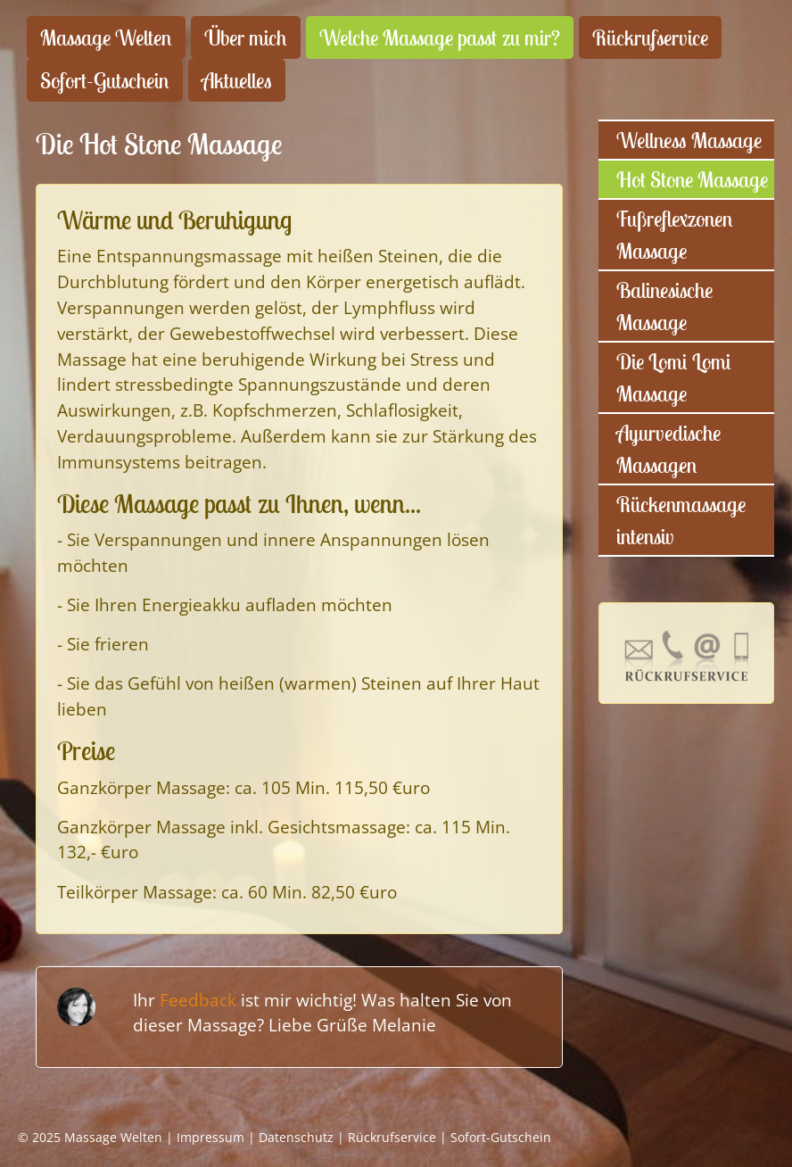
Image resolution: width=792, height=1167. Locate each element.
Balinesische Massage (664, 306)
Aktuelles (237, 80)
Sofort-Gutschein (104, 80)
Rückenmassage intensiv (681, 520)
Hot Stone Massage (692, 179)
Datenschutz (296, 1137)
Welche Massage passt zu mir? (439, 37)
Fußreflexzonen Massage (674, 234)
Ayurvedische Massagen (668, 448)
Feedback (198, 1000)
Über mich (245, 37)
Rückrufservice (650, 37)
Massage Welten (106, 37)
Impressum (210, 1137)
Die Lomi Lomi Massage (673, 377)
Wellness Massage (689, 140)
